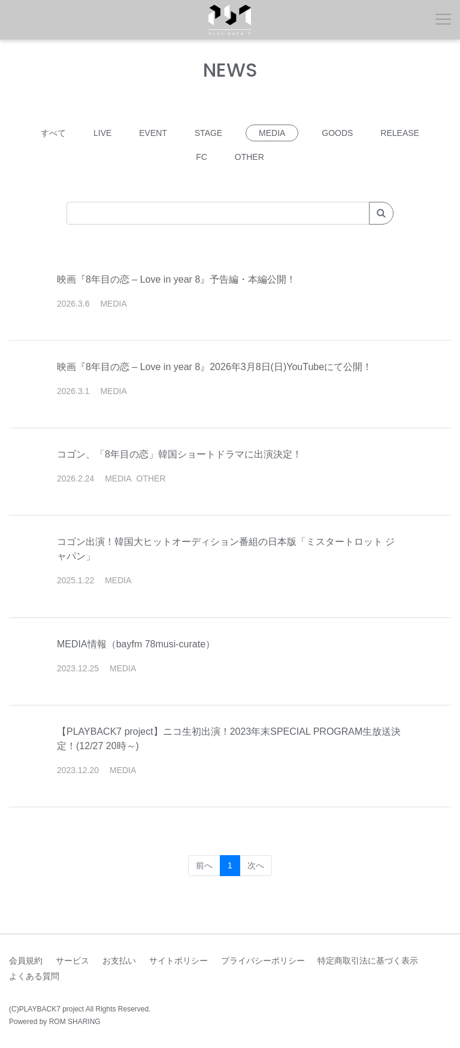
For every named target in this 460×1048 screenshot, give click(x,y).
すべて (53, 133)
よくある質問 (34, 976)
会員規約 (26, 960)
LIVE (102, 133)
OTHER (249, 157)
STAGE (208, 133)
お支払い (119, 960)
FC (201, 157)
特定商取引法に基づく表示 (367, 960)
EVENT (153, 133)
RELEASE (399, 133)
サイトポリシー (178, 960)
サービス (72, 960)
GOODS (337, 133)
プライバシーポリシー (263, 960)
